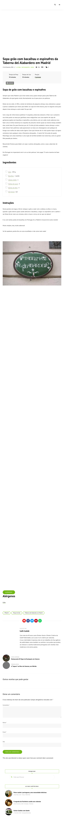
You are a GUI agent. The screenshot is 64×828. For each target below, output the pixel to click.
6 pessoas (38, 77)
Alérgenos (8, 592)
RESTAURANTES (26, 67)
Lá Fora (18, 67)
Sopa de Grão (17, 613)
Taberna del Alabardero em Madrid (34, 613)
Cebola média (12, 180)
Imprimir (10, 83)
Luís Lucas (24, 630)
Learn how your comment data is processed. (40, 758)
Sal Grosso (11, 192)
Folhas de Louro (13, 184)
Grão (9, 172)
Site (4, 741)
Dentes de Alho (13, 188)
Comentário (6, 705)
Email (4, 732)
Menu (59, 5)
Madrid (7, 613)
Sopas (32, 67)
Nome (5, 722)
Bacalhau (11, 176)
